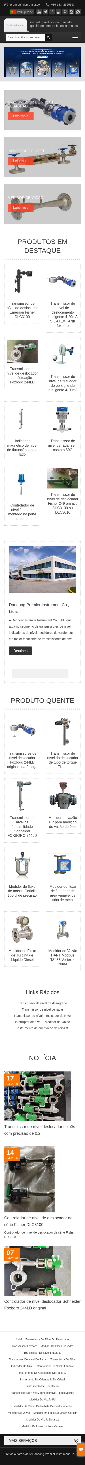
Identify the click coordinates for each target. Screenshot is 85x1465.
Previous (8, 63)
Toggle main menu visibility (75, 36)
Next (76, 63)
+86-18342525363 (63, 4)
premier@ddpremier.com (26, 4)
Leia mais (20, 116)
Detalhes (20, 651)
